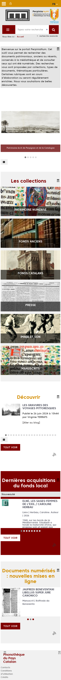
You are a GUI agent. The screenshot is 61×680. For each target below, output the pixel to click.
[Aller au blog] (31, 422)
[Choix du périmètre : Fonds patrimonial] (8, 29)
